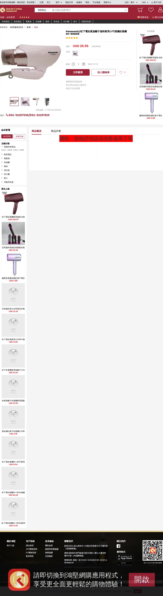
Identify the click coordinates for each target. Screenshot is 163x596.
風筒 (47, 21)
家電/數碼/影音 (16, 27)
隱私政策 (49, 545)
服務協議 (49, 552)
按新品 (15, 150)
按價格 (21, 150)
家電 (29, 27)
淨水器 (56, 21)
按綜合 (3, 150)
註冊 (41, 2)
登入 (49, 2)
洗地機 (38, 21)
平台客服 (96, 2)
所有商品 (6, 21)
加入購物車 (103, 72)
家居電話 (17, 21)
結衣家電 (11, 17)
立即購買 (78, 72)
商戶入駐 (157, 2)
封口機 (66, 21)
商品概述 (36, 131)
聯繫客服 (142, 17)
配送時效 (30, 556)
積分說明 (30, 545)
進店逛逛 (7, 136)
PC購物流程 (31, 552)
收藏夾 (79, 2)
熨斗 (75, 21)
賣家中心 (107, 2)
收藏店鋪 (19, 136)
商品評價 (56, 131)
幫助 (87, 2)
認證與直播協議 (51, 549)
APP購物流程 (31, 549)
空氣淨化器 (86, 21)
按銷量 (9, 150)
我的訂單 (69, 2)
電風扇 (28, 21)
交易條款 (49, 556)
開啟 (141, 579)
